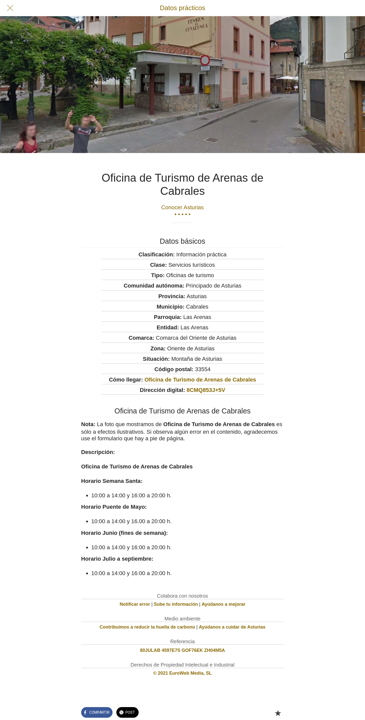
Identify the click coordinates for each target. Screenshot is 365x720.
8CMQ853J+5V (206, 390)
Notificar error (135, 604)
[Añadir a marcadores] (278, 713)
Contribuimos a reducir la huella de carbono (147, 627)
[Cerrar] (10, 8)
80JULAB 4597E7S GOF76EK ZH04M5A (182, 650)
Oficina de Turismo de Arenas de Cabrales (200, 379)
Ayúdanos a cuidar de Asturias (232, 627)
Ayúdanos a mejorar (223, 604)
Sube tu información (176, 604)
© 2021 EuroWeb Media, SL (182, 673)
